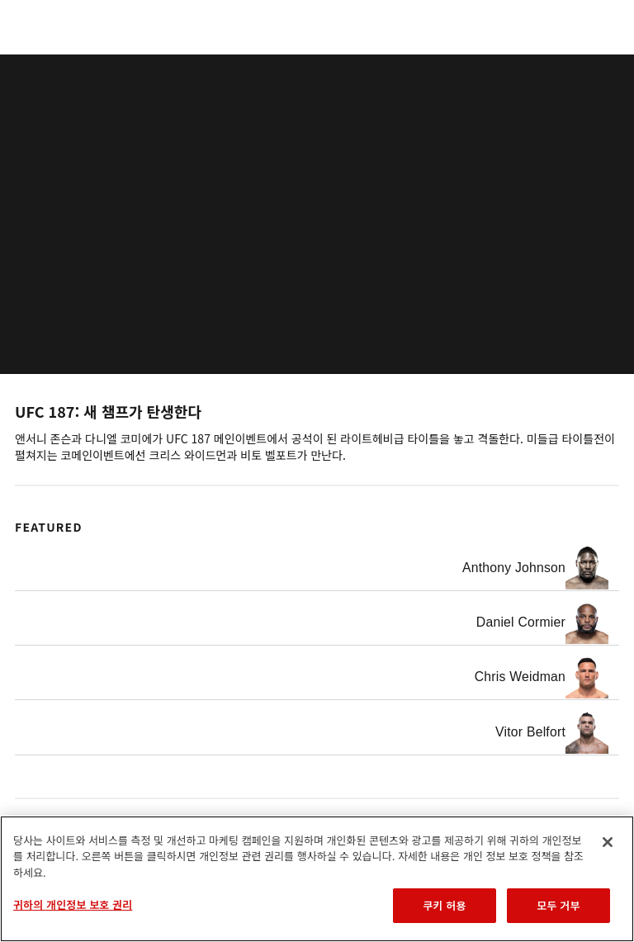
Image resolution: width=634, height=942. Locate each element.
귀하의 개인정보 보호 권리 (72, 904)
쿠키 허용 (444, 905)
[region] (317, 879)
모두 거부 (558, 905)
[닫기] (607, 842)
